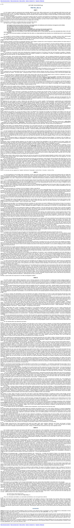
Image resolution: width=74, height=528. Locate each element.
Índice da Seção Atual (14, 524)
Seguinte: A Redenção (40, 524)
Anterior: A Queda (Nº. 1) (30, 524)
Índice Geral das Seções (5, 524)
